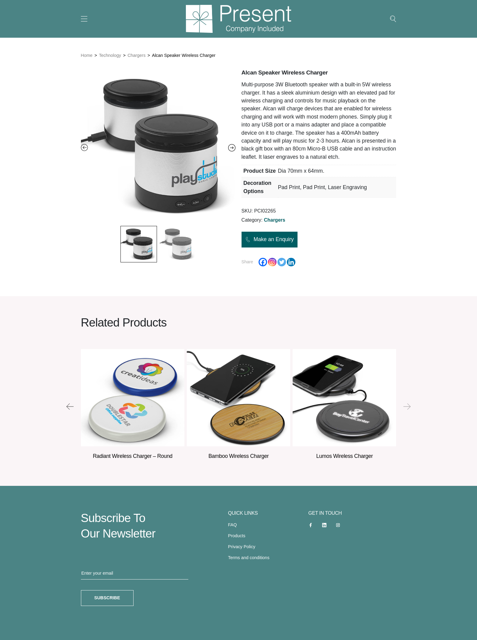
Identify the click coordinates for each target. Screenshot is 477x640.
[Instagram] (272, 262)
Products (236, 535)
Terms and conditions (249, 557)
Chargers (136, 55)
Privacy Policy (242, 546)
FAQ (232, 524)
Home (86, 55)
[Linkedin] (291, 262)
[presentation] (70, 406)
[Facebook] (263, 262)
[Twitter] (281, 262)
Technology (110, 55)
